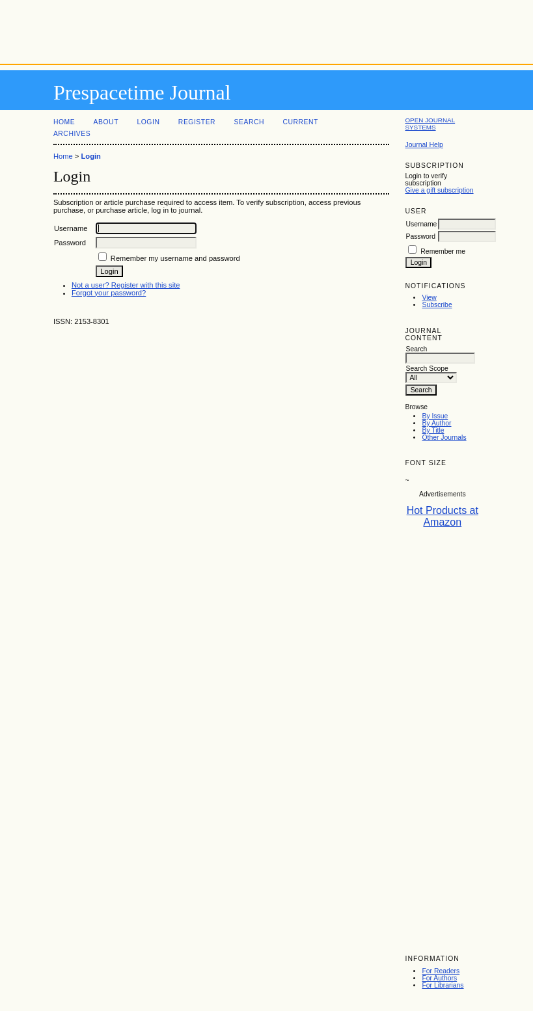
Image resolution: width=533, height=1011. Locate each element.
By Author (436, 423)
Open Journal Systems (430, 123)
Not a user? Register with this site (126, 285)
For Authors (439, 978)
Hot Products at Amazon (442, 516)
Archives (71, 133)
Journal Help (424, 144)
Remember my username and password (175, 258)
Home (64, 122)
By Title (433, 430)
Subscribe (437, 304)
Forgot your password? (109, 293)
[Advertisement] (267, 29)
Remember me (442, 251)
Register (196, 122)
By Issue (435, 416)
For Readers (440, 971)
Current (300, 122)
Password (420, 236)
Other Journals (444, 437)
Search (249, 122)
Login (148, 122)
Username (421, 224)
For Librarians (442, 985)
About (106, 122)
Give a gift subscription (439, 190)
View (429, 297)
